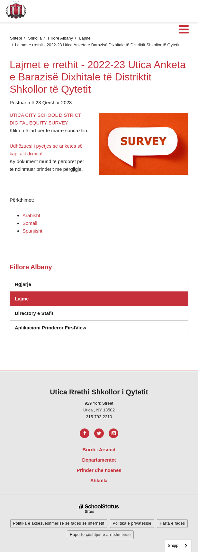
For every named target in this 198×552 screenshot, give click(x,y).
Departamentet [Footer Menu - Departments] (99, 460)
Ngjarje (23, 284)
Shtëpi (16, 38)
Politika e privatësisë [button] (132, 523)
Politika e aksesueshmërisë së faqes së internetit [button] (58, 523)
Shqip (173, 545)
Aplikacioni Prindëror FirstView (50, 327)
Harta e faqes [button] (172, 523)
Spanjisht (32, 231)
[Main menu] (183, 29)
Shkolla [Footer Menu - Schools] (98, 480)
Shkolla (35, 38)
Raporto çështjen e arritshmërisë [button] (100, 534)
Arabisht (31, 215)
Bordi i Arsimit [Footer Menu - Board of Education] (99, 449)
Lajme (84, 38)
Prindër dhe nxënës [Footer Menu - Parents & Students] (98, 470)
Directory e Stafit (34, 313)
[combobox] (178, 545)
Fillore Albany (60, 38)
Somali (29, 223)
